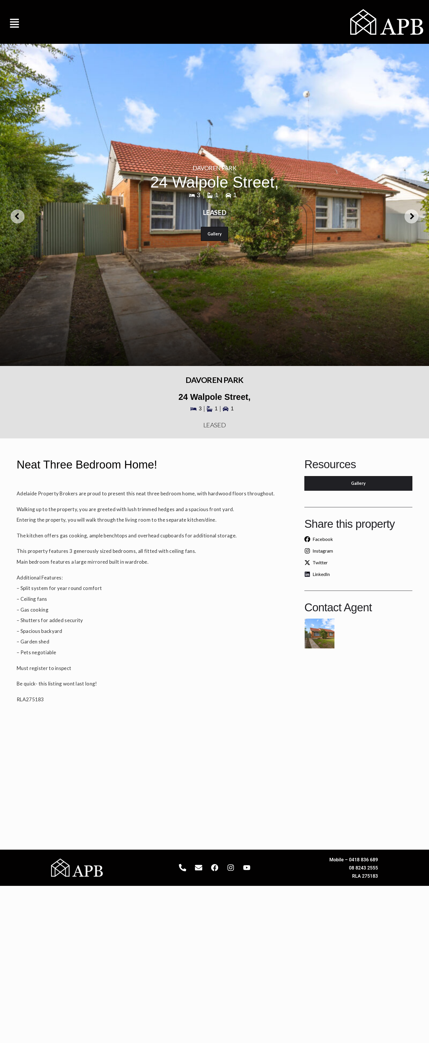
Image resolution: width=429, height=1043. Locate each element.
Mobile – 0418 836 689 (353, 859)
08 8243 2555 (363, 868)
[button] (14, 21)
